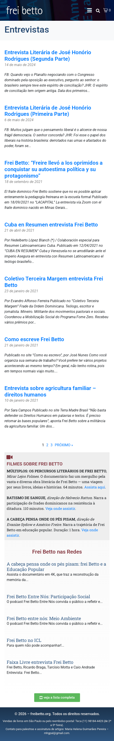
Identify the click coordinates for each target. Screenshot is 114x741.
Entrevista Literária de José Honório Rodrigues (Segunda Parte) (47, 55)
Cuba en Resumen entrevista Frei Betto (51, 225)
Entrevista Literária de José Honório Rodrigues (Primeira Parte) (47, 111)
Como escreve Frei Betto (34, 339)
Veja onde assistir (60, 508)
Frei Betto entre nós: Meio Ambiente (44, 618)
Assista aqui (94, 487)
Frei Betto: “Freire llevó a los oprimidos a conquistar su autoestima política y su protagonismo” (53, 169)
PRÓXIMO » (64, 445)
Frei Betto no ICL (24, 640)
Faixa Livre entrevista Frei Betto (40, 662)
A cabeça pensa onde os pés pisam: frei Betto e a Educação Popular (56, 566)
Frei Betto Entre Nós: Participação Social (48, 596)
